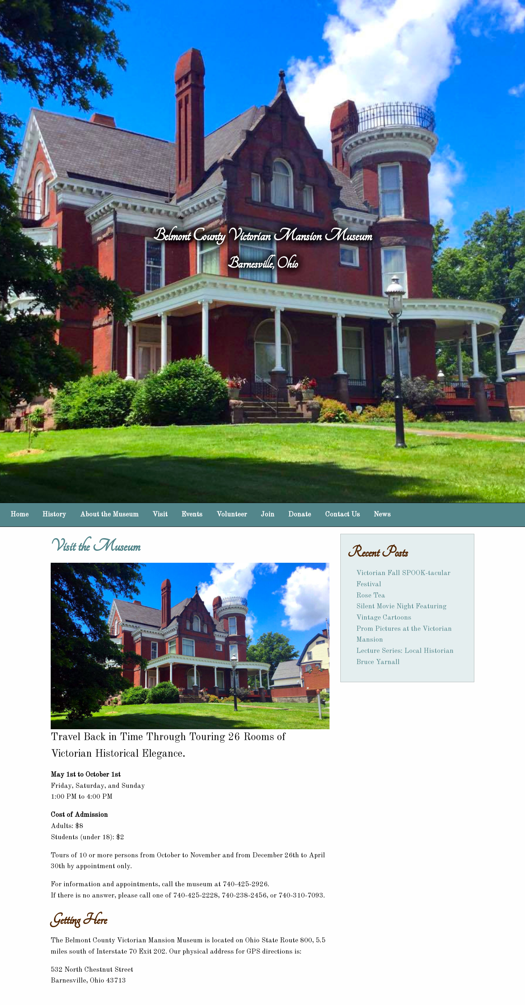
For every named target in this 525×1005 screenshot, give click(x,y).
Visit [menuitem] (160, 514)
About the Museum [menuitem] (109, 514)
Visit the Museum (95, 546)
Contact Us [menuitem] (342, 514)
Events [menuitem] (191, 514)
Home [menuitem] (19, 514)
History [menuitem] (54, 514)
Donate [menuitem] (299, 514)
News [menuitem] (382, 514)
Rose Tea (370, 595)
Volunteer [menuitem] (232, 514)
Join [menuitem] (267, 514)
